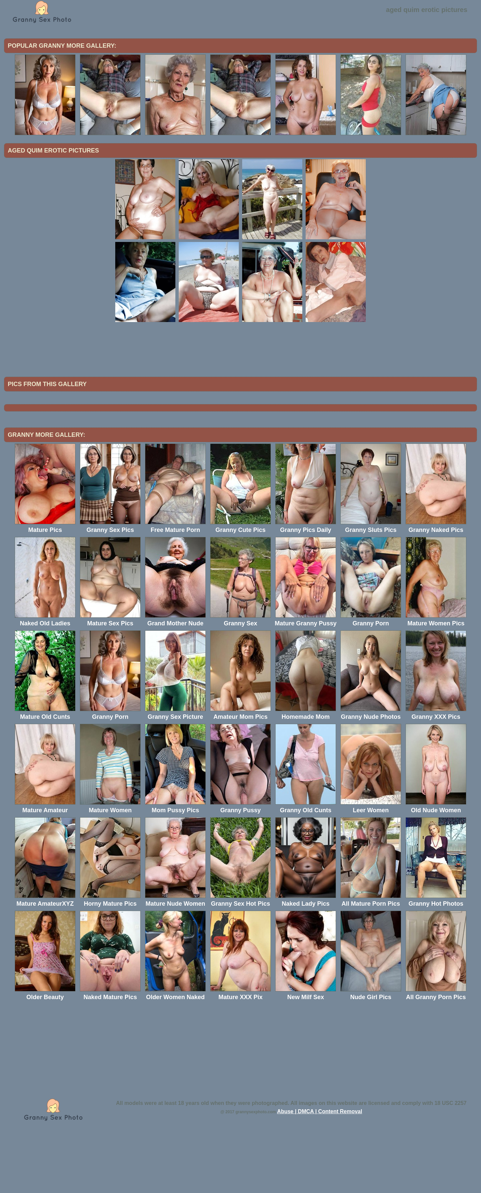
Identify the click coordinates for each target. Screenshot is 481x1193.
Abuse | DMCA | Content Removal (319, 1166)
